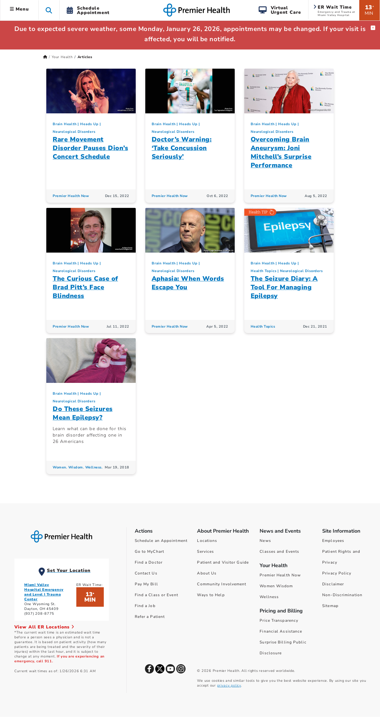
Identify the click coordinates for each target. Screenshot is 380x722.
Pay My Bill (146, 584)
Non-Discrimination (342, 594)
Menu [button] (19, 9)
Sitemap (330, 605)
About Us (207, 573)
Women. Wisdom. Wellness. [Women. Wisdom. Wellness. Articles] (78, 467)
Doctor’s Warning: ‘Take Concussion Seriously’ (182, 148)
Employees (333, 540)
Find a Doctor (149, 562)
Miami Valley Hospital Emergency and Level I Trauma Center (43, 592)
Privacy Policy (336, 573)
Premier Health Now (280, 575)
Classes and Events (279, 551)
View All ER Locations (44, 627)
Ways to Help (210, 594)
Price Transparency (279, 620)
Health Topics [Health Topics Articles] (263, 326)
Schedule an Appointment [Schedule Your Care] (161, 540)
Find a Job (145, 605)
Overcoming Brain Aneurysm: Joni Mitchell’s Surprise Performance (281, 152)
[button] (49, 10)
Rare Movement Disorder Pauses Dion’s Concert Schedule (90, 148)
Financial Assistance (281, 631)
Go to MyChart (149, 551)
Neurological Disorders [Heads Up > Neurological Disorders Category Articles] (74, 131)
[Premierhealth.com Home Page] (45, 57)
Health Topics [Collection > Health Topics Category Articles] (263, 271)
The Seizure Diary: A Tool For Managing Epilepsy (284, 287)
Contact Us (146, 573)
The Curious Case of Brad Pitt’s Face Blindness (85, 287)
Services (205, 551)
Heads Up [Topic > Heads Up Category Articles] (89, 124)
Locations (207, 540)
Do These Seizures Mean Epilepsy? (83, 413)
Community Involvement (221, 584)
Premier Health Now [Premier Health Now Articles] (71, 196)
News (265, 540)
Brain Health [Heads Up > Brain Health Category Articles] (65, 124)
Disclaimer (333, 584)
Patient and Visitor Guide (223, 562)
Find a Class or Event (156, 594)
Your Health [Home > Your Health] (62, 57)
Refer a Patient (150, 616)
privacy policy (229, 685)
